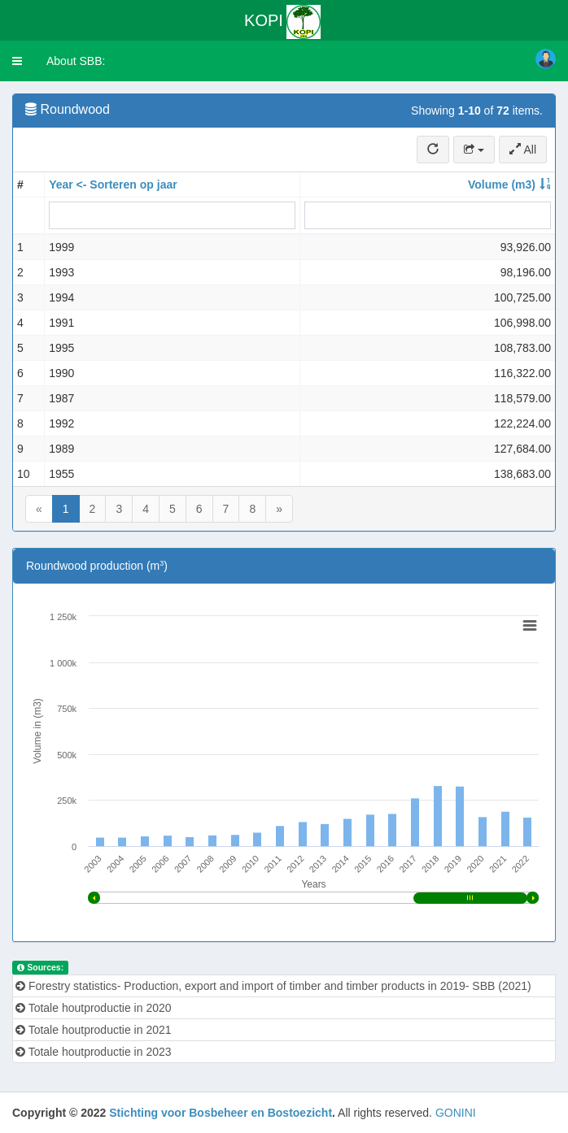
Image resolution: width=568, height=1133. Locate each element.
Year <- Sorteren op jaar (113, 184)
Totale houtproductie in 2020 (93, 1007)
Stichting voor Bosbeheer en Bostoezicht (220, 1112)
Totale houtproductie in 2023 (93, 1051)
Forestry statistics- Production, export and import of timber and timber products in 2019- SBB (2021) (273, 985)
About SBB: (75, 60)
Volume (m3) (501, 184)
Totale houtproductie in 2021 (93, 1029)
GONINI (455, 1112)
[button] (17, 61)
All (522, 149)
